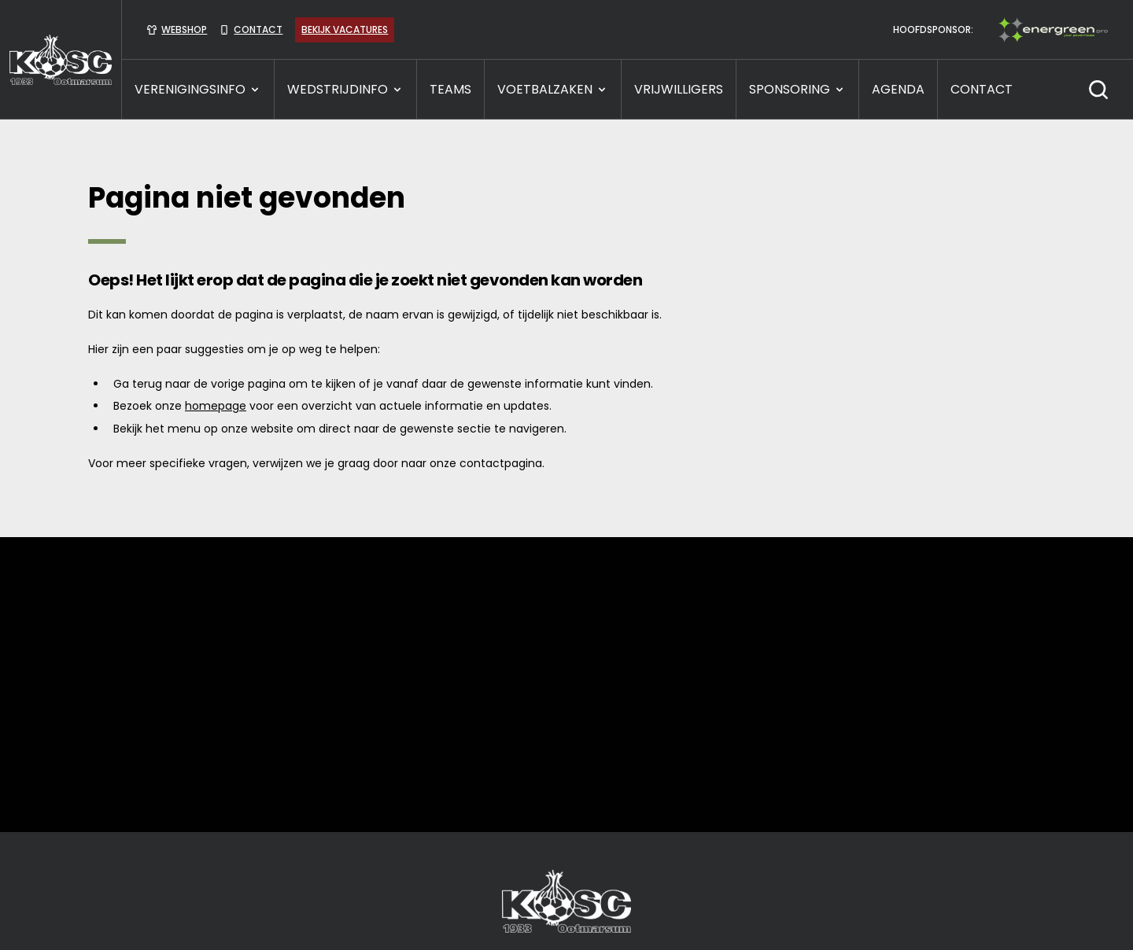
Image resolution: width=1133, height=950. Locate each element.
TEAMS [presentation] (450, 89)
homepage (215, 406)
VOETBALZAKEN (552, 89)
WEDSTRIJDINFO (345, 89)
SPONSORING (797, 89)
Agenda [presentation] (898, 89)
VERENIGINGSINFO (198, 89)
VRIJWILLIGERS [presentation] (678, 89)
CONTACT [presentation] (981, 89)
